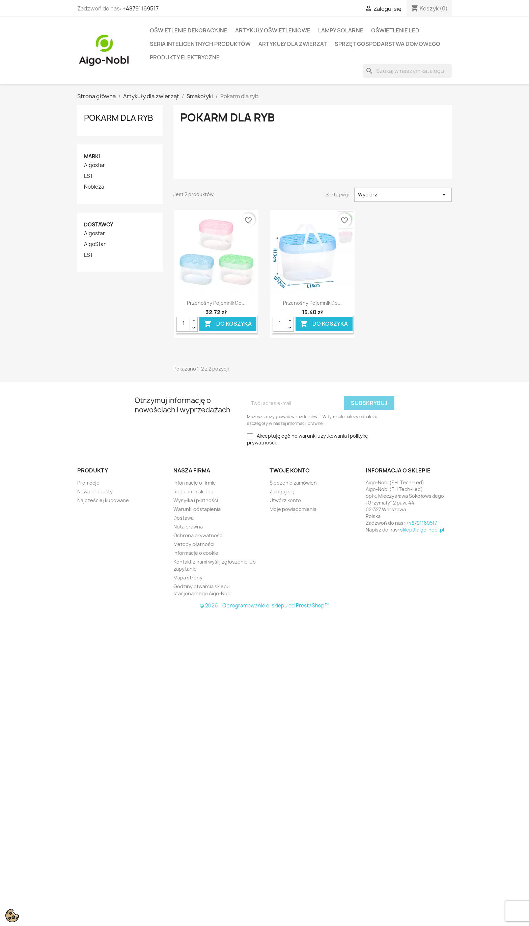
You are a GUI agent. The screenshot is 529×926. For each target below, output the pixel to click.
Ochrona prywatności (198, 535)
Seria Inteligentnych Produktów (200, 44)
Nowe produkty (95, 491)
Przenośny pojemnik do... (216, 303)
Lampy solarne (340, 30)
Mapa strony (187, 577)
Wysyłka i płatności (195, 500)
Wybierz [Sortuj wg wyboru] (403, 195)
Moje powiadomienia (293, 509)
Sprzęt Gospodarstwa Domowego (387, 44)
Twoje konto (290, 470)
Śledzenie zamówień (293, 483)
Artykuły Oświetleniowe (272, 30)
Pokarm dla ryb (118, 118)
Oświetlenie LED (395, 30)
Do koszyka (228, 324)
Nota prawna (188, 526)
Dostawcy (98, 224)
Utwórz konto (285, 500)
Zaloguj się (282, 491)
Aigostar (94, 165)
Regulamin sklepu (193, 491)
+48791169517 (140, 8)
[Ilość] (183, 324)
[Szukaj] (407, 71)
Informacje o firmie (194, 483)
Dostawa (183, 518)
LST (88, 176)
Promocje (88, 483)
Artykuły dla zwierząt (292, 44)
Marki (92, 156)
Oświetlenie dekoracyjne (188, 30)
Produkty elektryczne (185, 57)
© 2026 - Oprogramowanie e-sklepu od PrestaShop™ (264, 605)
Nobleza (94, 187)
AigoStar (95, 244)
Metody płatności (193, 544)
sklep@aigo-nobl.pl (422, 529)
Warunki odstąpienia (197, 509)
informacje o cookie (195, 553)
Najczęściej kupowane (103, 500)
